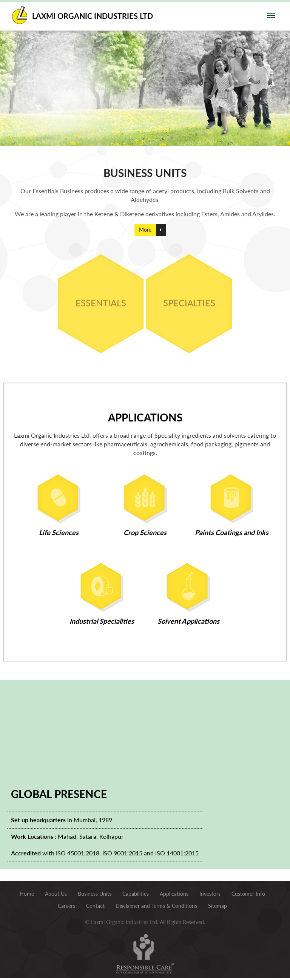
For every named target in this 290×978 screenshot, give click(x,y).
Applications (174, 892)
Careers (66, 904)
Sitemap (217, 904)
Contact (95, 904)
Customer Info (248, 892)
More (145, 235)
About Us (56, 892)
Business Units (94, 892)
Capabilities (135, 892)
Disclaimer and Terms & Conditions (156, 904)
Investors (210, 892)
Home (27, 892)
